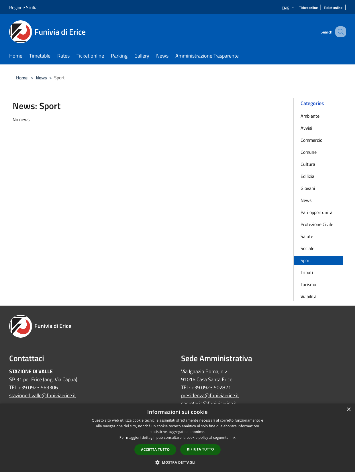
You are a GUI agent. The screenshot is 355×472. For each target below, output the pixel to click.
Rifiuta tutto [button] (200, 449)
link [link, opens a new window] (233, 437)
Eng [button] (289, 8)
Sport (306, 260)
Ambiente (310, 116)
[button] (178, 462)
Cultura (308, 164)
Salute (307, 236)
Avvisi (306, 128)
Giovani (308, 188)
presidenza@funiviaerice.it (210, 395)
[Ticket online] (308, 8)
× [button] (348, 410)
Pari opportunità (316, 212)
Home (22, 77)
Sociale (307, 248)
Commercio (311, 140)
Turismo (308, 284)
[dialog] (177, 438)
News (41, 77)
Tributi (307, 272)
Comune (309, 152)
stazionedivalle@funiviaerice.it (42, 395)
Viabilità (308, 296)
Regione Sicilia (23, 7)
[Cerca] (339, 32)
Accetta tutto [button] (155, 449)
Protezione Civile (317, 224)
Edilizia (307, 176)
